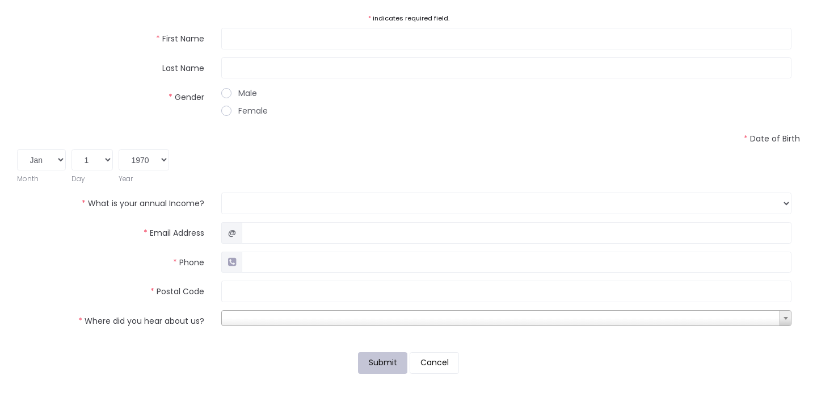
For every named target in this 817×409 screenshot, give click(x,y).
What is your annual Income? (143, 203)
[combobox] (506, 318)
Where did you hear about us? (141, 321)
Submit (383, 362)
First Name (180, 38)
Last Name (183, 68)
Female (244, 110)
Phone (188, 262)
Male (239, 93)
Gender (186, 97)
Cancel (434, 362)
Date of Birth (772, 138)
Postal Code (177, 291)
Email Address (174, 233)
